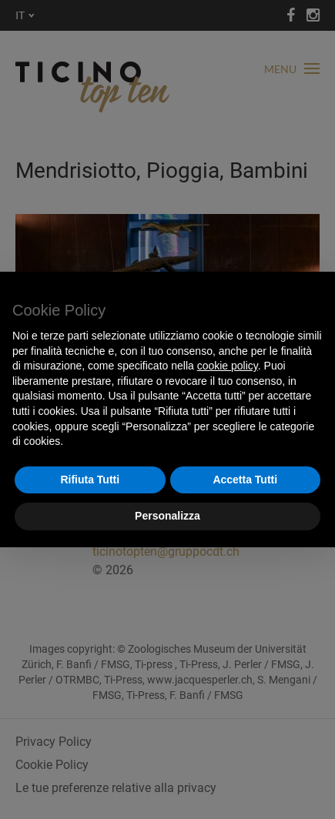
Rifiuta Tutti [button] (89, 479)
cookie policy (227, 365)
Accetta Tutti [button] (245, 479)
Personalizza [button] (167, 516)
